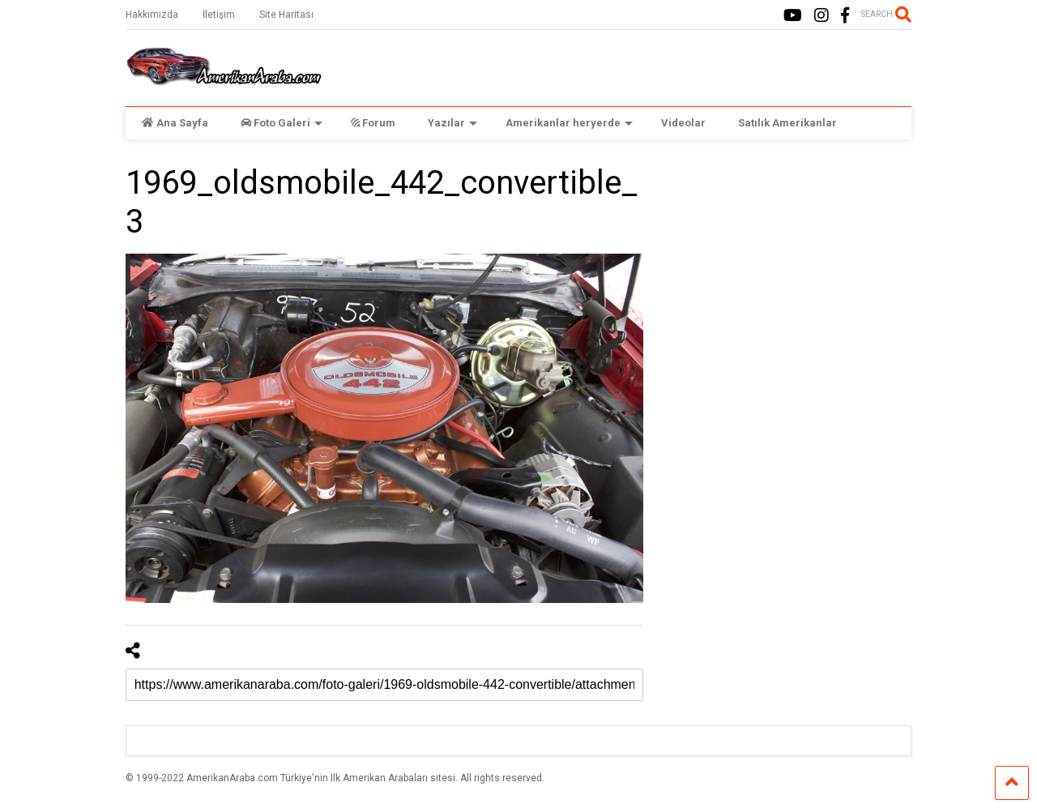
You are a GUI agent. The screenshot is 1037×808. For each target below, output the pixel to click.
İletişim (219, 14)
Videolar (683, 123)
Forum (373, 123)
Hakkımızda (152, 14)
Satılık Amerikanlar (787, 123)
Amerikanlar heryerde (569, 123)
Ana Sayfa (175, 123)
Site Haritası (286, 14)
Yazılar (452, 123)
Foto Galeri (281, 123)
